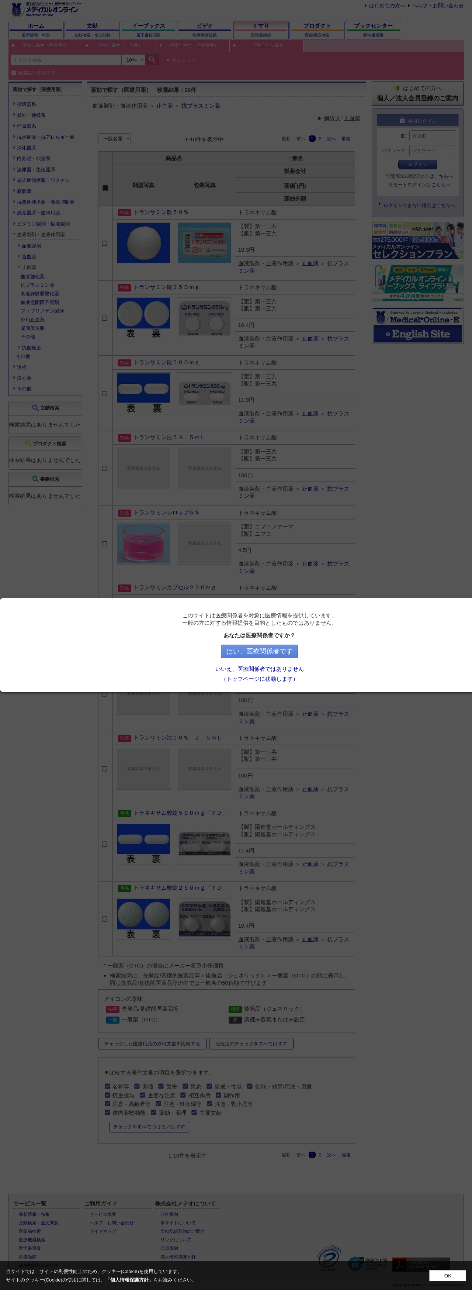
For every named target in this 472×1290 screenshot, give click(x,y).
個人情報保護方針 (129, 1280)
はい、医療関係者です (322, 651)
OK (447, 1276)
